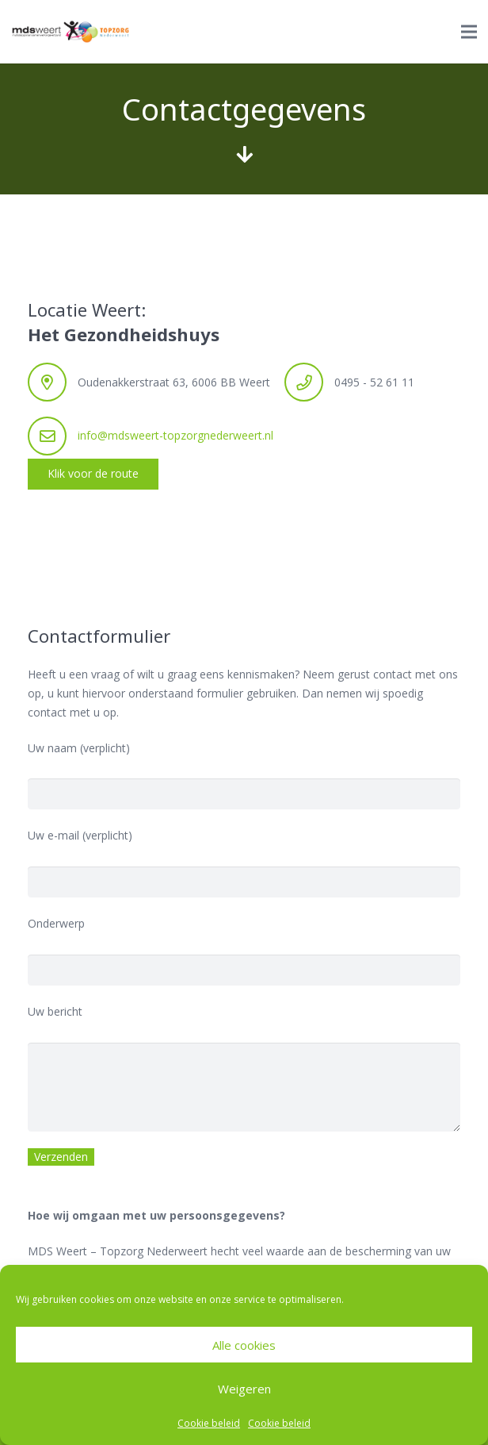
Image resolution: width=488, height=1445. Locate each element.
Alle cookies (244, 1345)
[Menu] (469, 32)
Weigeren (244, 1389)
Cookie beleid (208, 1423)
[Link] (70, 32)
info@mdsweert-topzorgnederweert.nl (175, 435)
